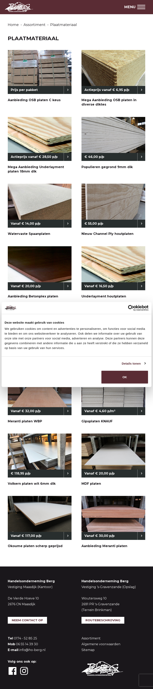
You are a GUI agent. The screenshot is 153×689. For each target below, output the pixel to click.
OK (125, 377)
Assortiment (91, 638)
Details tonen (131, 363)
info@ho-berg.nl (32, 650)
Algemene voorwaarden (100, 644)
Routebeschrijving (102, 620)
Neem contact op (27, 620)
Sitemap (88, 650)
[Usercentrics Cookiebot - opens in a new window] (131, 308)
